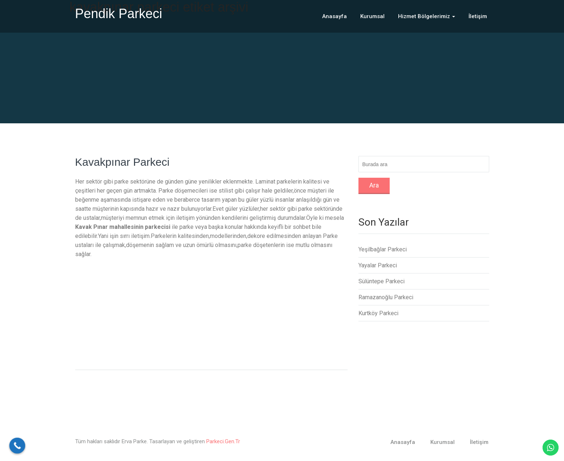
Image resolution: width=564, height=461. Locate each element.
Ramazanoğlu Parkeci (385, 297)
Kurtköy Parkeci (378, 313)
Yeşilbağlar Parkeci (382, 249)
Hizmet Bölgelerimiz (426, 16)
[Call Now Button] (17, 446)
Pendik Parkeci (118, 13)
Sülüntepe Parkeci (381, 281)
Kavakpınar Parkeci (122, 162)
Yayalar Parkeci (377, 265)
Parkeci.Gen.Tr (223, 441)
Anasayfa (334, 16)
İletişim (477, 16)
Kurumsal (372, 16)
